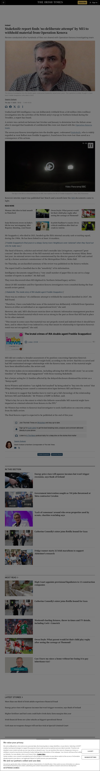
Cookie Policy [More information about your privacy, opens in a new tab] (41, 754)
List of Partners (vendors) (11, 768)
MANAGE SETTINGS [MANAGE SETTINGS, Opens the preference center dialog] (90, 757)
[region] (50, 755)
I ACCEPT (90, 751)
